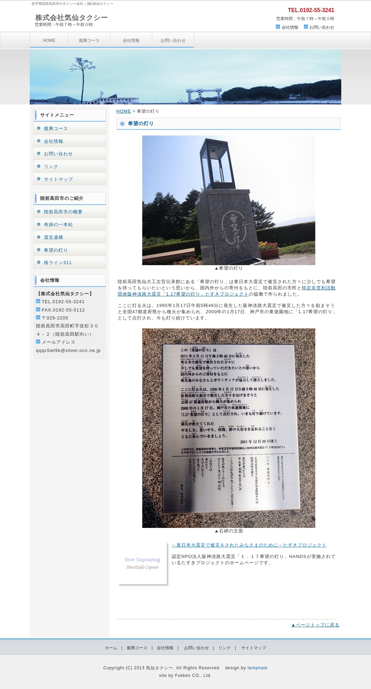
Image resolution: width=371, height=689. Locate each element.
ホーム (111, 647)
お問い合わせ (321, 27)
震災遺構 (53, 237)
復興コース (89, 40)
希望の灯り (56, 250)
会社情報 (290, 27)
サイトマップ (58, 179)
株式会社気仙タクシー (71, 17)
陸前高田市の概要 (63, 211)
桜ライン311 (58, 262)
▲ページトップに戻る (315, 624)
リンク (51, 166)
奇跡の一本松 (58, 224)
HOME (49, 40)
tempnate (257, 667)
